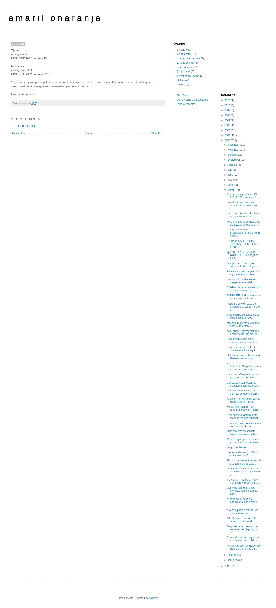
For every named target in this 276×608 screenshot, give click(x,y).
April (230, 184)
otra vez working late (188, 58)
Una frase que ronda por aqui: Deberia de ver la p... (244, 357)
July (230, 169)
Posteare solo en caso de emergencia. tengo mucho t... (243, 306)
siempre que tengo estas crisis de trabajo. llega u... (243, 265)
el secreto (182, 49)
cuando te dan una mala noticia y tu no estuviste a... (242, 205)
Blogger (153, 597)
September (234, 159)
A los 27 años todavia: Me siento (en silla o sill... (241, 520)
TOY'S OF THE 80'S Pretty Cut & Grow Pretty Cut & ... (244, 481)
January (232, 560)
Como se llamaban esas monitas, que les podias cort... (242, 491)
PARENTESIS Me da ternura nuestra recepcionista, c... (243, 297)
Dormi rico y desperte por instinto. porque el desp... (243, 392)
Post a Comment (26, 125)
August (231, 164)
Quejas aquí (183, 71)
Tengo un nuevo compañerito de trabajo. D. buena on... (243, 223)
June (230, 174)
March (231, 189)
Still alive (182, 80)
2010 (227, 105)
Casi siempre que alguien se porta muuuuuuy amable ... (244, 441)
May (230, 179)
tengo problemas (236, 447)
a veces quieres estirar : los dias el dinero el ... (242, 512)
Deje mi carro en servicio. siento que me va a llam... (243, 433)
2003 (227, 140)
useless (181, 84)
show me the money (188, 75)
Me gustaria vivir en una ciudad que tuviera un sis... (244, 408)
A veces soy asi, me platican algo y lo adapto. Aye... (243, 273)
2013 (227, 100)
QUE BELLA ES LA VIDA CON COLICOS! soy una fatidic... (242, 255)
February (232, 554)
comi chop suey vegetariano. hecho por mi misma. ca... (243, 333)
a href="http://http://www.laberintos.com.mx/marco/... (244, 366)
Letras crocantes (186, 104)
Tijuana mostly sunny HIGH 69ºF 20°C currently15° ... (243, 196)
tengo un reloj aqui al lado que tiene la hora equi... (242, 349)
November (233, 149)
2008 (227, 115)
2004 (227, 135)
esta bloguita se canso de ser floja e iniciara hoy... (243, 316)
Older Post (157, 133)
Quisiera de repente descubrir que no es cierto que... (244, 289)
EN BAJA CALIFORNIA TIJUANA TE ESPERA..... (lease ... (243, 244)
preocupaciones (186, 67)
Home (88, 133)
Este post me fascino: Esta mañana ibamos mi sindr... (243, 417)
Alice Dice (182, 95)
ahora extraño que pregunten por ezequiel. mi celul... (243, 376)
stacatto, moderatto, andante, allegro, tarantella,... (243, 324)
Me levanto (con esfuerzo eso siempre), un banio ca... (243, 547)
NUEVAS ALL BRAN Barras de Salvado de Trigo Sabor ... (243, 471)
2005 (227, 130)
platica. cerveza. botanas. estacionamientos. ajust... (243, 384)
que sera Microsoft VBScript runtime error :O (243, 454)
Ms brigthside (184, 53)
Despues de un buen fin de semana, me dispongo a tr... (242, 529)
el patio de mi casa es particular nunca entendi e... (242, 502)
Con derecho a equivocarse (192, 99)
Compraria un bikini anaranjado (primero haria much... (243, 232)
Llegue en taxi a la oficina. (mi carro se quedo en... (244, 425)
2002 (227, 566)
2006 (227, 125)
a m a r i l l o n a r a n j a (54, 18)
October (232, 154)
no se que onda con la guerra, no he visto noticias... (244, 215)
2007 (227, 120)
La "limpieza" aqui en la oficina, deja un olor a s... (242, 341)
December (233, 144)
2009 (227, 110)
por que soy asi (185, 62)
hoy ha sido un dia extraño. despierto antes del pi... (242, 281)
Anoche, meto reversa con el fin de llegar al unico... (243, 400)
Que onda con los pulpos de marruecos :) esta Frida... (243, 539)
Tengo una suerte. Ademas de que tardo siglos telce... (244, 462)
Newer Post (18, 133)
